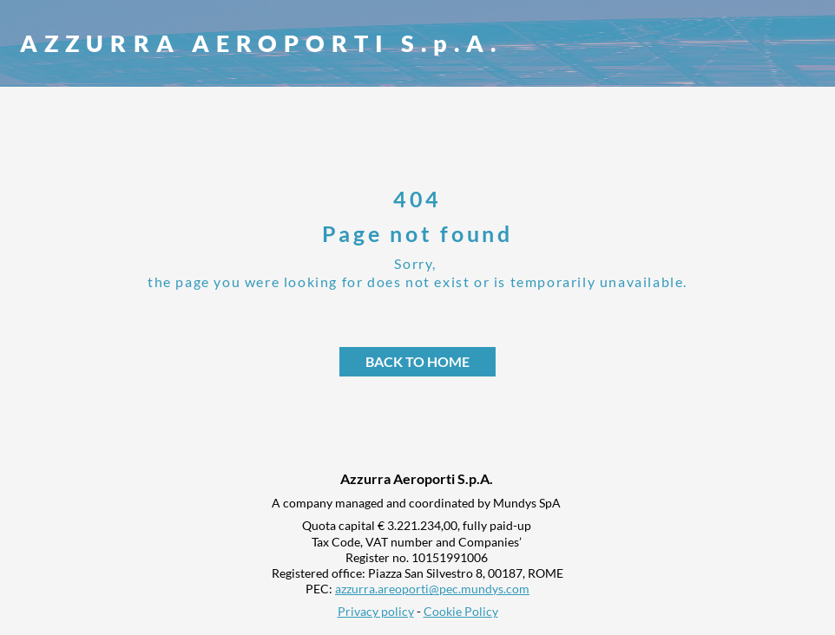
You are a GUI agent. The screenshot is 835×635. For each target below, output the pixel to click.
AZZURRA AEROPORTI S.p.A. (261, 43)
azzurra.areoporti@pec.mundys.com (432, 588)
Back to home (417, 361)
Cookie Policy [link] (461, 611)
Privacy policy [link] (376, 611)
